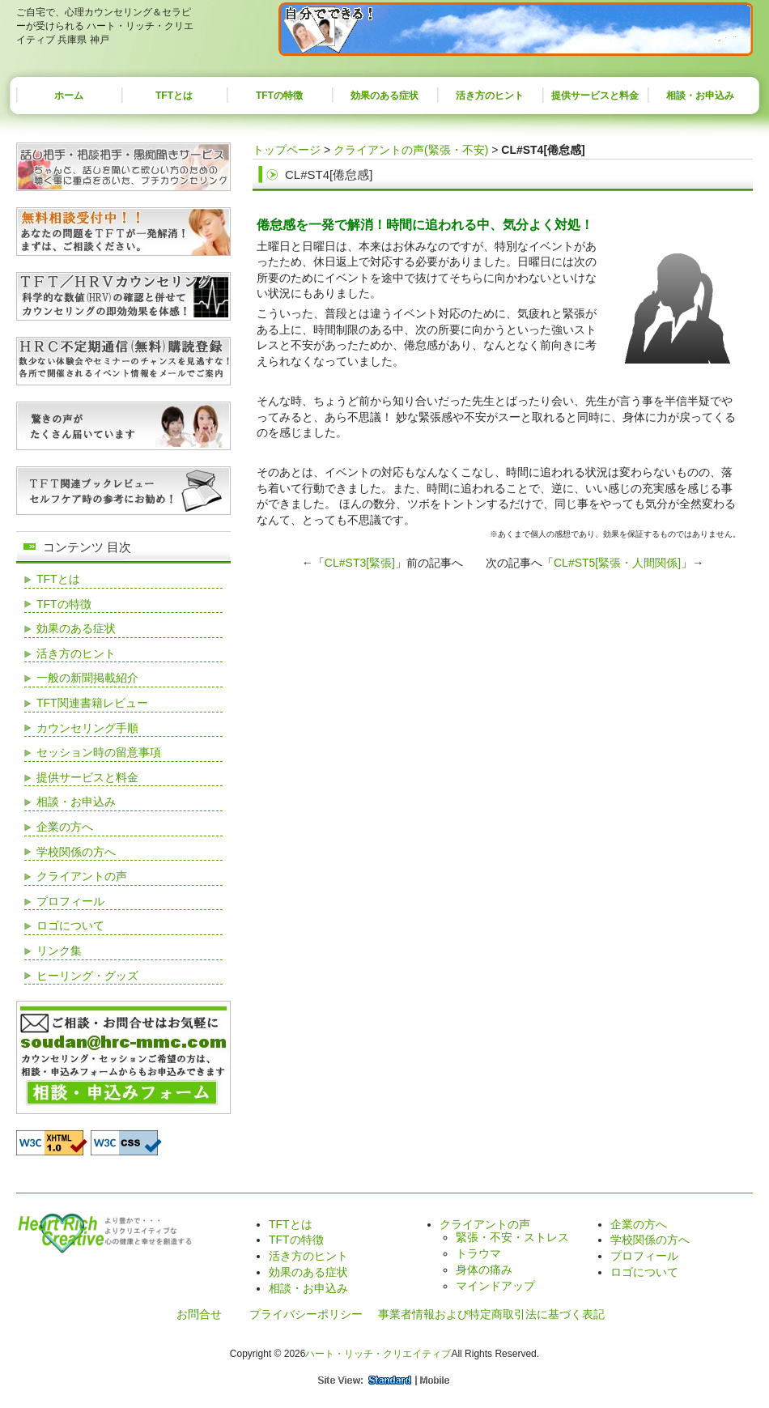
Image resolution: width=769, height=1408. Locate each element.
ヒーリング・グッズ (87, 975)
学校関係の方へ (76, 851)
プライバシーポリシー (306, 1314)
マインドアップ (495, 1285)
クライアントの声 (81, 876)
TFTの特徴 (279, 95)
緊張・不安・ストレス (512, 1237)
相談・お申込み (700, 95)
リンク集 (59, 950)
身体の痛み (484, 1269)
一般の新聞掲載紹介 (87, 677)
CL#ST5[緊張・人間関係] (617, 562)
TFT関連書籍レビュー (92, 702)
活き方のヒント (490, 95)
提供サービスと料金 (595, 95)
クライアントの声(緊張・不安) (411, 149)
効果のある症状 (384, 95)
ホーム (68, 95)
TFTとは (174, 95)
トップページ (287, 149)
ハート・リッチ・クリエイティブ (378, 1353)
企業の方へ (64, 826)
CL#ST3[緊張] (360, 562)
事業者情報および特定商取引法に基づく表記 (491, 1314)
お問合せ (199, 1314)
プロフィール (70, 901)
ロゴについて (70, 925)
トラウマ (478, 1253)
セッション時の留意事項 (98, 752)
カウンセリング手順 (87, 727)
